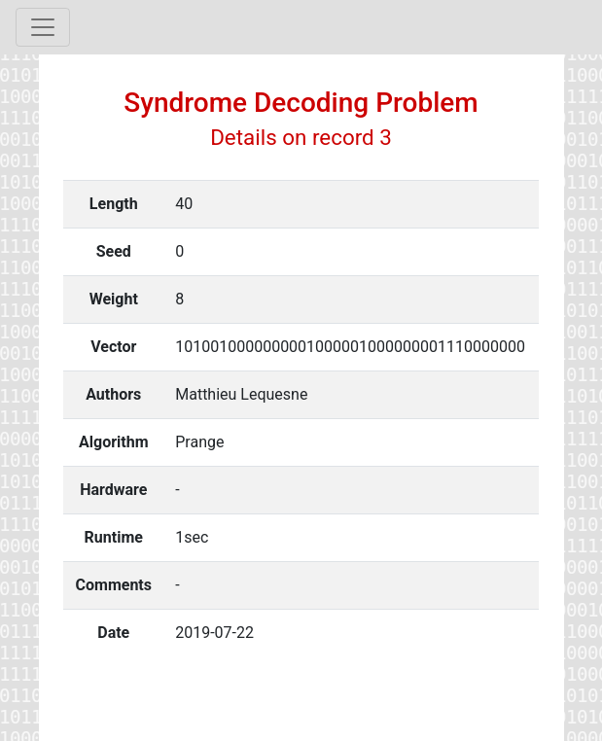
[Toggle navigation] (43, 27)
